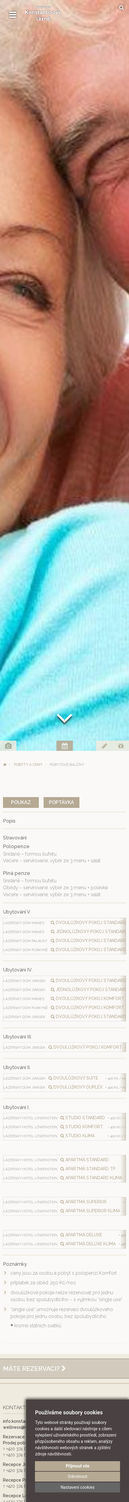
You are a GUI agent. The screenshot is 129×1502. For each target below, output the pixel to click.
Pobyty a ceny (28, 765)
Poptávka (61, 802)
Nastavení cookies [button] (78, 1487)
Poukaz (21, 802)
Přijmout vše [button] (77, 1466)
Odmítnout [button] (77, 1476)
